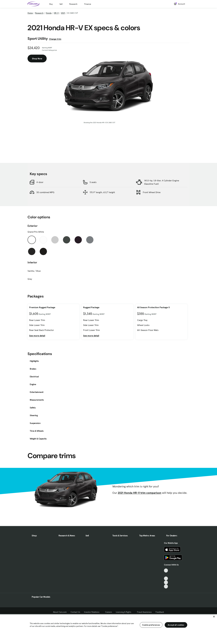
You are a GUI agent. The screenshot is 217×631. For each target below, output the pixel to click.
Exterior (33, 226)
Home (30, 13)
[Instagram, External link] (166, 582)
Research (73, 4)
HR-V (56, 13)
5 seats (93, 182)
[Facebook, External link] (166, 575)
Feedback (160, 612)
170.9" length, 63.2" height (102, 192)
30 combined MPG (45, 192)
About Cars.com (60, 612)
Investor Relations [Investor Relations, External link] (92, 612)
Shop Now (37, 58)
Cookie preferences (151, 625)
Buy (51, 4)
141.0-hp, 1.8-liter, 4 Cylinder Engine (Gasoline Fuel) (161, 182)
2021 (63, 13)
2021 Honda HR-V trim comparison (139, 493)
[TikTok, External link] (166, 570)
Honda (48, 13)
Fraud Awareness (144, 612)
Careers (108, 612)
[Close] (214, 617)
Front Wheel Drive (152, 192)
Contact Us (75, 612)
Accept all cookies (176, 625)
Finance (87, 4)
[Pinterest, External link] (166, 586)
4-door (39, 182)
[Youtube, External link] (166, 579)
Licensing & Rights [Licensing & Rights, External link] (124, 612)
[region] (108, 622)
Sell (61, 4)
